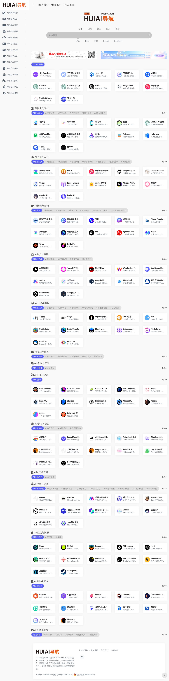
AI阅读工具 (86, 113)
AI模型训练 (74, 308)
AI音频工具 (72, 210)
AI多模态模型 (80, 488)
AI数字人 (36, 210)
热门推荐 (38, 64)
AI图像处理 (100, 162)
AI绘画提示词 (87, 162)
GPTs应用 (98, 356)
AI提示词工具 (99, 113)
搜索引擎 (69, 634)
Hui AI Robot (69, 5)
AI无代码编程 (87, 308)
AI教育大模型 (109, 488)
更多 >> (164, 113)
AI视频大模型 (66, 488)
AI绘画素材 (74, 162)
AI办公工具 (37, 259)
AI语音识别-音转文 (118, 210)
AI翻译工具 (49, 259)
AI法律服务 (74, 356)
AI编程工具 (37, 308)
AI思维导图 (62, 259)
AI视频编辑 (48, 210)
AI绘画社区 (49, 162)
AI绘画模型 (62, 162)
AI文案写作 (49, 113)
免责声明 (115, 650)
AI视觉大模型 (52, 488)
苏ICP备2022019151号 (65, 675)
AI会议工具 (74, 259)
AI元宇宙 (49, 537)
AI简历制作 (37, 586)
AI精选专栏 (37, 428)
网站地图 (94, 650)
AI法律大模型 (137, 488)
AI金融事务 (62, 356)
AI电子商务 (37, 356)
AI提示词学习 (75, 428)
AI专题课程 (62, 428)
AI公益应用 (93, 634)
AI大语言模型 (38, 488)
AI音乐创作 (84, 210)
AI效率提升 (86, 259)
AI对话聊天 (37, 113)
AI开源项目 (114, 308)
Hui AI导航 (42, 5)
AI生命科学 (37, 477)
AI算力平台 (49, 356)
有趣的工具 (80, 634)
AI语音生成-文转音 (100, 210)
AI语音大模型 (95, 488)
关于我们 (104, 650)
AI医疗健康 (49, 477)
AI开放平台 (62, 308)
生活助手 (58, 634)
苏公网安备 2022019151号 (84, 675)
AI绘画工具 (37, 162)
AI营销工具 (86, 356)
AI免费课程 (49, 428)
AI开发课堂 (49, 308)
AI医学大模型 (123, 488)
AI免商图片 (125, 162)
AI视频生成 (60, 210)
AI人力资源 (49, 368)
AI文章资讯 (55, 5)
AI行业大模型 (151, 488)
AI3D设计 (37, 379)
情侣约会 (36, 634)
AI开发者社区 (101, 308)
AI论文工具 (62, 113)
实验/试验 (48, 634)
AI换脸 (58, 537)
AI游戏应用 (37, 537)
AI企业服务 (37, 368)
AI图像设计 (113, 162)
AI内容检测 (74, 113)
